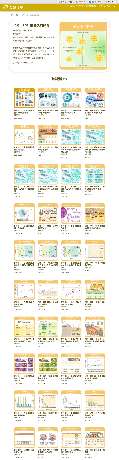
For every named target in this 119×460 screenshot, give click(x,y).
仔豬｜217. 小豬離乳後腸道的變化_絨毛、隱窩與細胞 (24, 265)
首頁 (12, 15)
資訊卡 (75, 7)
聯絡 (109, 7)
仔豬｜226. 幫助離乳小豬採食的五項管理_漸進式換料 (24, 189)
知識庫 (82, 7)
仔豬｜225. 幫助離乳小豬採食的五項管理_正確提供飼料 (48, 189)
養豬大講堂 (65, 7)
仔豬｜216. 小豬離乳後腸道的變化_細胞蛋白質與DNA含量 (48, 265)
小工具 (101, 7)
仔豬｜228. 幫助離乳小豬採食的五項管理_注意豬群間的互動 (71, 149)
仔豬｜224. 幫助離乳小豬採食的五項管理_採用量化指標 (71, 189)
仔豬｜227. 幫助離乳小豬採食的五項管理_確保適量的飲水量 (95, 149)
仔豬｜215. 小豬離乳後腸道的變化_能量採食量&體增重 (71, 265)
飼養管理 (17, 34)
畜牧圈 (91, 7)
